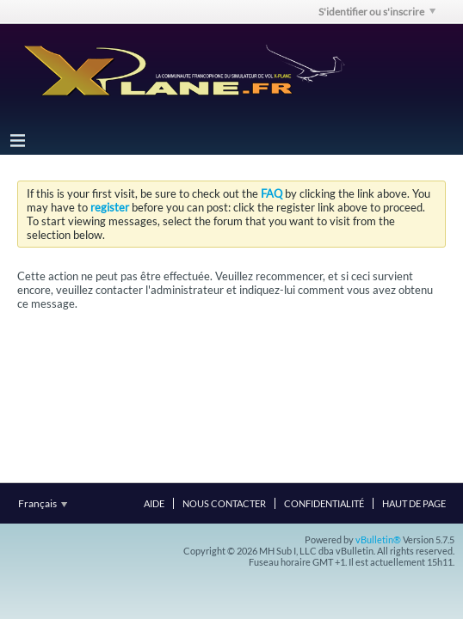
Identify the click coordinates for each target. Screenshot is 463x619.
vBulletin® (378, 539)
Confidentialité (324, 503)
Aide (154, 503)
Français (42, 503)
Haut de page (414, 503)
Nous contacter (224, 503)
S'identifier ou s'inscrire (376, 11)
